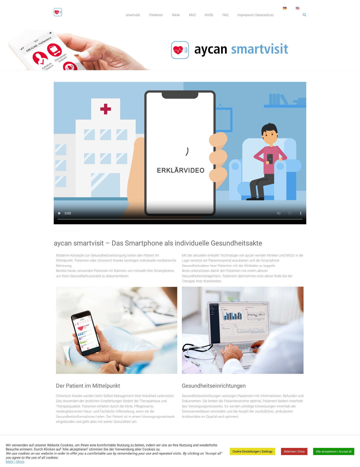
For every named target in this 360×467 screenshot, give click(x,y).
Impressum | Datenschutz (255, 15)
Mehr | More (15, 462)
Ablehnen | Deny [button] (294, 451)
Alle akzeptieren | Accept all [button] (334, 451)
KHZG (209, 15)
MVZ (192, 15)
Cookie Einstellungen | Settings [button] (253, 451)
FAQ (225, 15)
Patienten (156, 15)
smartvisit (133, 15)
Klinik (176, 15)
